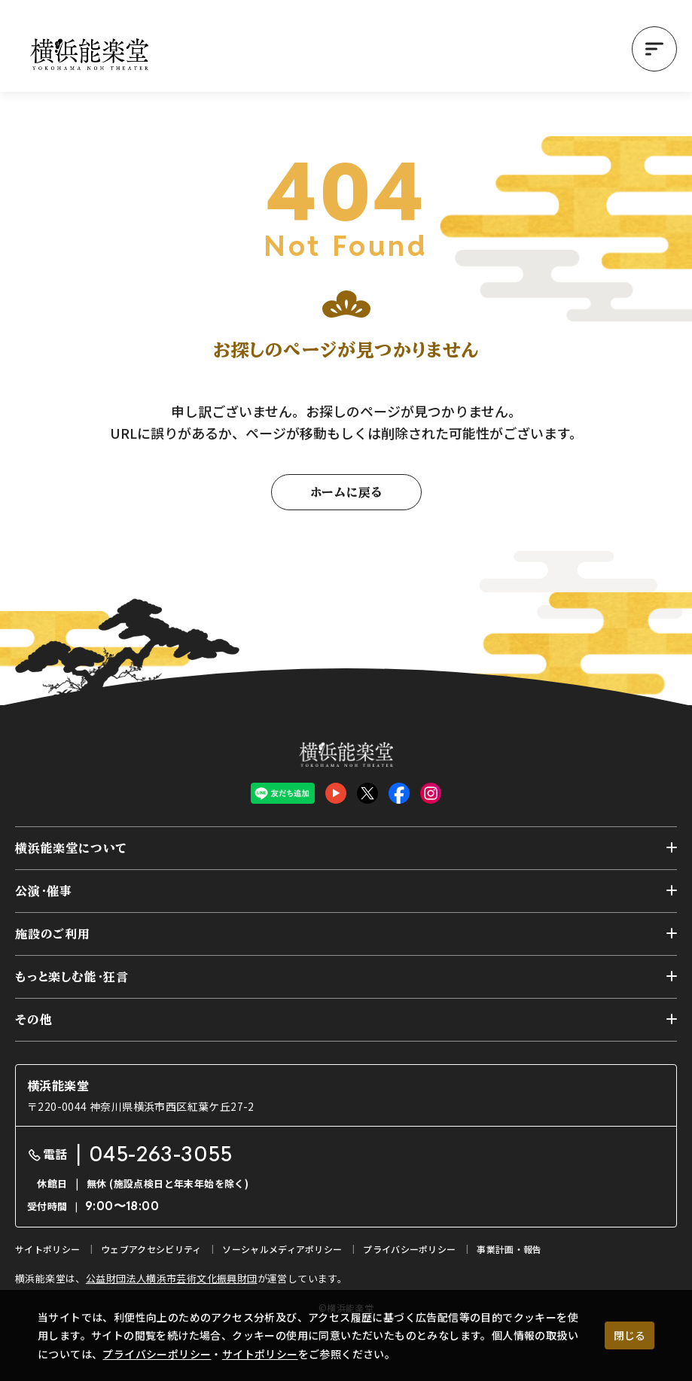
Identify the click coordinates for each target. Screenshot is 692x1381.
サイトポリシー (260, 1353)
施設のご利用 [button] (52, 934)
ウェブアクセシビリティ (151, 1249)
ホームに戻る (346, 492)
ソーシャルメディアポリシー (282, 1249)
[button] (654, 48)
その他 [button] (33, 1020)
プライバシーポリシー (156, 1353)
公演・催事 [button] (43, 891)
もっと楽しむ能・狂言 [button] (72, 977)
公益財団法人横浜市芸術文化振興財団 (172, 1278)
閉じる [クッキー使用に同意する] (629, 1335)
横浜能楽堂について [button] (71, 848)
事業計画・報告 (509, 1249)
